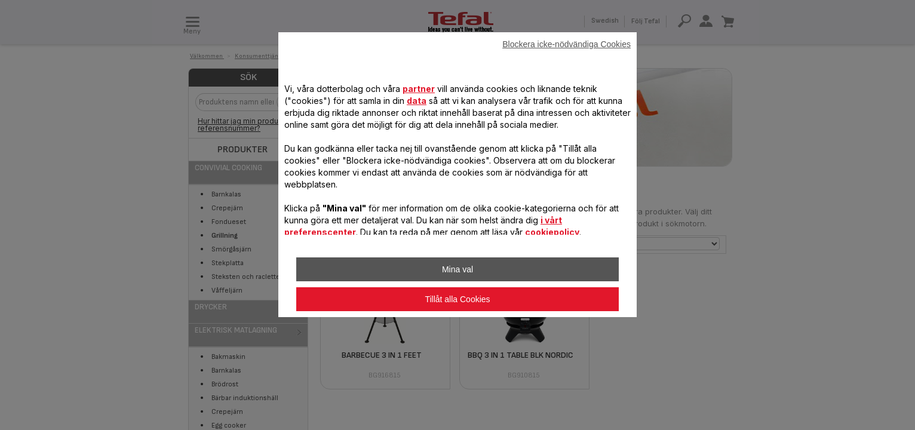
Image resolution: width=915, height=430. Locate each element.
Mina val (457, 269)
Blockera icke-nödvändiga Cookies (566, 44)
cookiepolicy (552, 232)
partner (419, 89)
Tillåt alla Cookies (457, 299)
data (416, 101)
